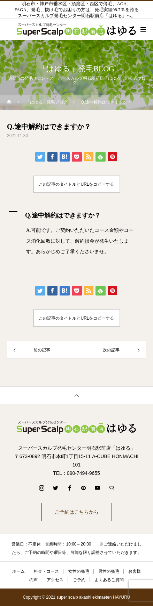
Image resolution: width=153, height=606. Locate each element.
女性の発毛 (78, 571)
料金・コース (46, 571)
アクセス (55, 579)
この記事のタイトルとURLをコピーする (76, 184)
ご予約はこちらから (77, 512)
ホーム (18, 571)
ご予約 (79, 579)
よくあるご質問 (109, 579)
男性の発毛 (108, 571)
